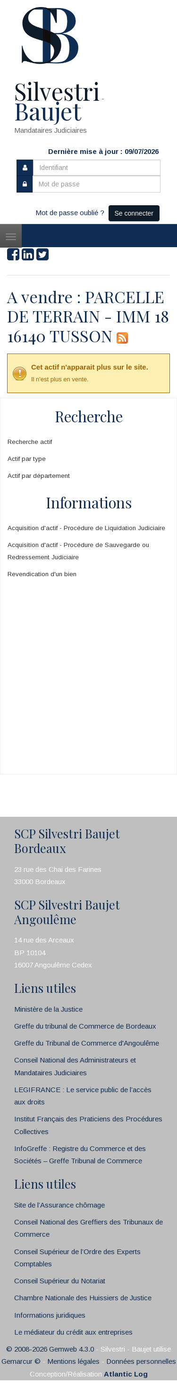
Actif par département (39, 475)
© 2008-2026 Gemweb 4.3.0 (50, 1349)
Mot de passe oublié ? (69, 213)
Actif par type (27, 458)
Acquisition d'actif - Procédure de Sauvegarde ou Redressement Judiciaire (78, 551)
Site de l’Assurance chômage (59, 1205)
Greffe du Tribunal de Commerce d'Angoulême (86, 1043)
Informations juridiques (49, 1315)
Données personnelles (141, 1361)
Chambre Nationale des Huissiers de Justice (83, 1298)
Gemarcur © (21, 1361)
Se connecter (134, 213)
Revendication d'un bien (42, 574)
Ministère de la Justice (48, 1009)
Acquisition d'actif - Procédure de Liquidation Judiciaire (86, 527)
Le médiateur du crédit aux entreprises (73, 1332)
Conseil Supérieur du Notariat (59, 1281)
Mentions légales (73, 1361)
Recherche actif (30, 441)
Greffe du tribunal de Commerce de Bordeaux (85, 1026)
